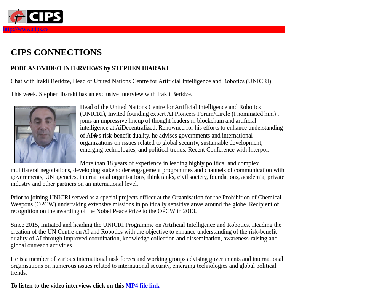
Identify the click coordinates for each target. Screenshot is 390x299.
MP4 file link (143, 285)
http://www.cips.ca (26, 29)
